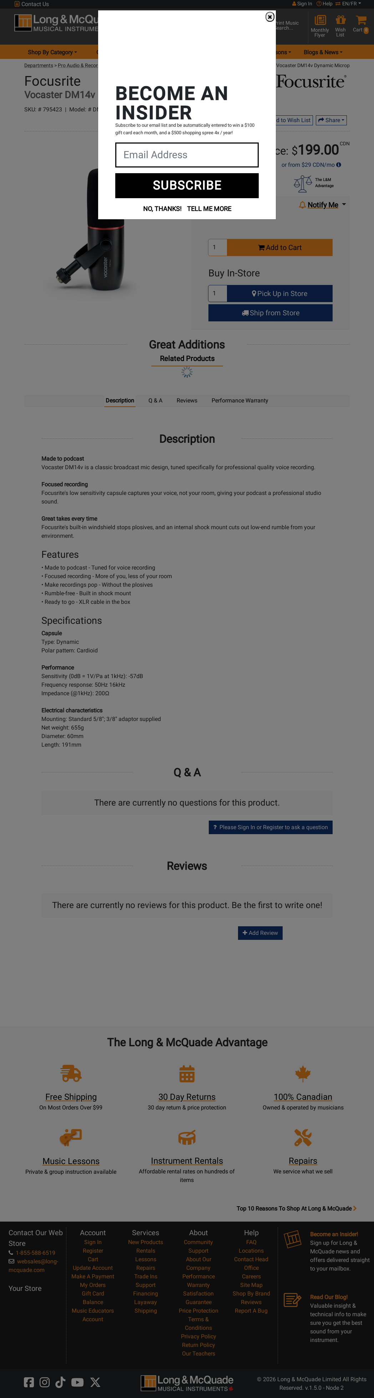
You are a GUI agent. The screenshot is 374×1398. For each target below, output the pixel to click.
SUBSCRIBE (187, 185)
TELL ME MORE (209, 208)
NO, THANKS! (162, 208)
